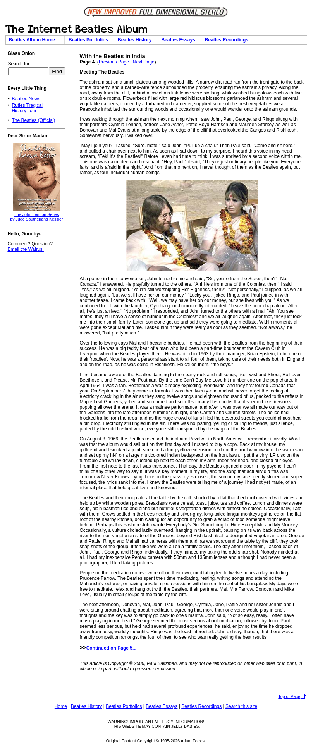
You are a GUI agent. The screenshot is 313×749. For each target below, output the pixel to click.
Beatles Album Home (35, 40)
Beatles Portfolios (90, 40)
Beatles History (136, 40)
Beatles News (26, 98)
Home (61, 706)
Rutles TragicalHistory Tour (27, 108)
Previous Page (114, 62)
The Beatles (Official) (33, 120)
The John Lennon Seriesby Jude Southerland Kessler (36, 216)
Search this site (241, 706)
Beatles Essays (179, 40)
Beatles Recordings (228, 40)
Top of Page (289, 696)
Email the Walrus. (25, 249)
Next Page (144, 62)
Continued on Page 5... (111, 648)
